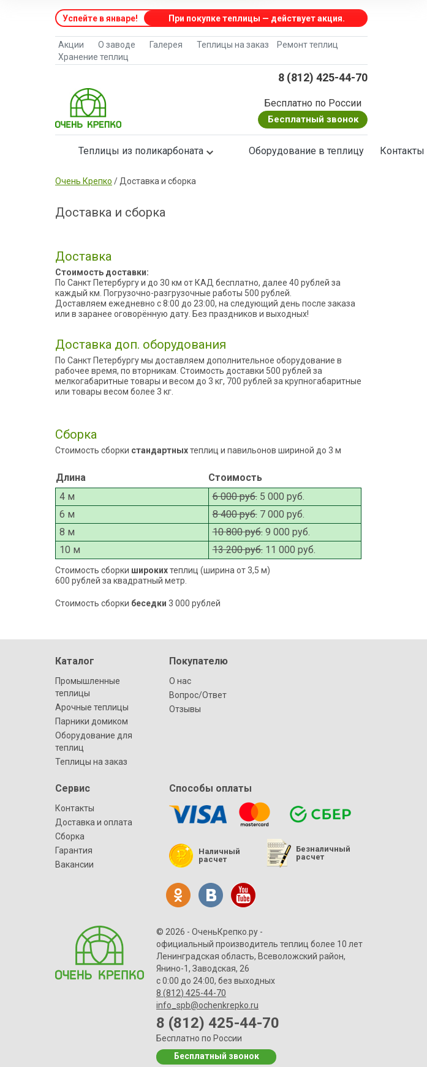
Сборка (70, 836)
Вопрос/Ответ (198, 695)
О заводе (116, 45)
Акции (71, 45)
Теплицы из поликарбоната (140, 151)
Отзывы (185, 709)
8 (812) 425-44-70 (323, 77)
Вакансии (74, 864)
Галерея (166, 45)
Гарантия (74, 850)
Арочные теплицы (92, 707)
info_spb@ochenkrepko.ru (207, 1005)
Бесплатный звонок (313, 119)
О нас (180, 681)
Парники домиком (91, 721)
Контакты (74, 808)
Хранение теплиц (93, 57)
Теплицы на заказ (233, 45)
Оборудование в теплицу (306, 151)
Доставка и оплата (93, 822)
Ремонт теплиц (307, 45)
